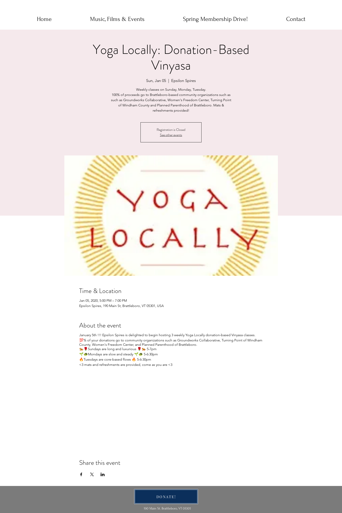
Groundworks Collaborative (198, 340)
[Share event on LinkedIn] (103, 474)
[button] (296, 19)
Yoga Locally (195, 335)
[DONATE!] (166, 496)
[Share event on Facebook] (81, 474)
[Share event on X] (92, 474)
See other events (171, 134)
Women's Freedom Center (112, 345)
